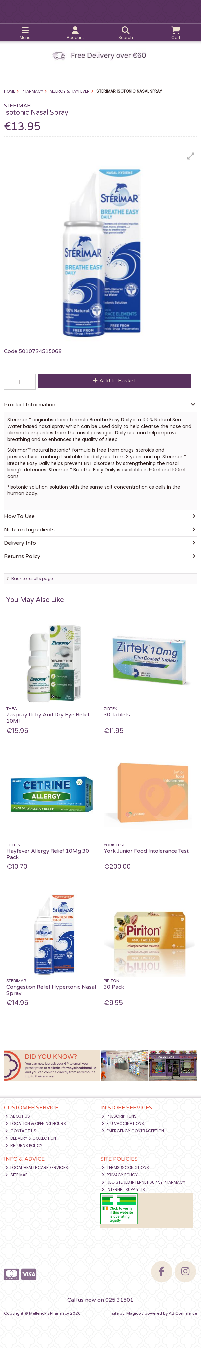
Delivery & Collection (30, 1138)
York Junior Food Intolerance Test (146, 851)
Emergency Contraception (133, 1131)
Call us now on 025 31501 (100, 1300)
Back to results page (32, 578)
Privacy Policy (120, 1175)
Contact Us (20, 1131)
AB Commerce (183, 1313)
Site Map (16, 1175)
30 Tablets (117, 714)
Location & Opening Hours (35, 1123)
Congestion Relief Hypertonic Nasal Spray (51, 990)
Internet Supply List (124, 1189)
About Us (17, 1116)
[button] (191, 156)
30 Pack (114, 987)
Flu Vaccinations (123, 1123)
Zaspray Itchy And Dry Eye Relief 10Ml (48, 717)
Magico (133, 1313)
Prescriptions (119, 1116)
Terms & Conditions (125, 1167)
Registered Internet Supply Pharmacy (143, 1182)
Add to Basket (114, 380)
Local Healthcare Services (36, 1167)
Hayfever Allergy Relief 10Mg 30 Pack (47, 854)
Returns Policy (23, 1145)
